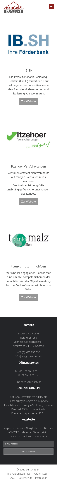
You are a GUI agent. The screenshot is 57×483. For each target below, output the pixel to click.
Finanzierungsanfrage (18, 473)
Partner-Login (40, 473)
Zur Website (28, 101)
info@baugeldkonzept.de (28, 356)
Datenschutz (25, 477)
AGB (13, 477)
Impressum (41, 477)
